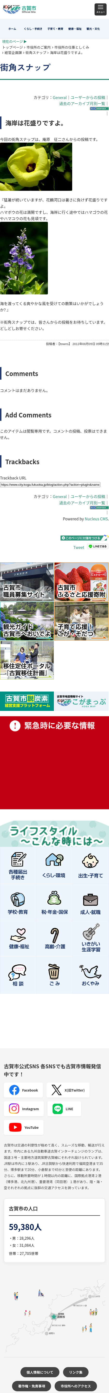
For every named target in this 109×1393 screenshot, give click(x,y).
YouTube (24, 1127)
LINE (62, 1108)
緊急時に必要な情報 (54, 762)
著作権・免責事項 (31, 1386)
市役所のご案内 (38, 47)
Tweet (78, 547)
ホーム (12, 29)
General (60, 97)
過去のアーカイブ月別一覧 (82, 103)
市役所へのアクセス (76, 1386)
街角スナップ (36, 52)
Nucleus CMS (96, 519)
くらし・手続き (33, 29)
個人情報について (39, 1372)
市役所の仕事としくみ (71, 47)
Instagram (24, 1108)
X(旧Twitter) (68, 1090)
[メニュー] (101, 9)
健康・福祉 (75, 29)
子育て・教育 (55, 29)
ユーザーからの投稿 (88, 97)
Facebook (23, 1090)
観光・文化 (93, 29)
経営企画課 (13, 52)
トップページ (12, 47)
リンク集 (76, 1372)
